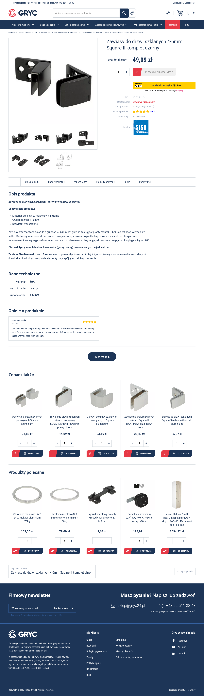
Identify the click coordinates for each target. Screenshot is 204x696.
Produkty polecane (105, 181)
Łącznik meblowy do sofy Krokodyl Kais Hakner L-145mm (102, 518)
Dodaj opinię (102, 356)
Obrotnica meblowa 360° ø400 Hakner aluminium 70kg (27, 518)
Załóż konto (190, 3)
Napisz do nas (40, 3)
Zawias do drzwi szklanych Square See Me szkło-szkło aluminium (177, 420)
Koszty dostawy (124, 645)
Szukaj (124, 13)
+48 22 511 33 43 (66, 3)
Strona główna (25, 32)
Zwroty (89, 657)
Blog (88, 674)
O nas (89, 639)
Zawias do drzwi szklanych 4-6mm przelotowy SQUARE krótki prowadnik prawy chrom (65, 422)
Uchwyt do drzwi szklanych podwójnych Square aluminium (27, 420)
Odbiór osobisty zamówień (129, 657)
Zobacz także (80, 181)
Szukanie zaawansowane (132, 13)
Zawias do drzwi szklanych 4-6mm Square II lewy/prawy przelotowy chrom (139, 422)
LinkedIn (179, 653)
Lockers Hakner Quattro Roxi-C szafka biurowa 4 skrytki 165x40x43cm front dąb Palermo (177, 519)
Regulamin (91, 645)
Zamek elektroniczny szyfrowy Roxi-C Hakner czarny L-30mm (139, 518)
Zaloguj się (177, 3)
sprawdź (149, 106)
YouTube (179, 647)
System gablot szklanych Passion (64, 32)
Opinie (127, 181)
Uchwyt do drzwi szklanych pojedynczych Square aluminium (102, 420)
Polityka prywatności (96, 651)
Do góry (14, 182)
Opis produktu (32, 181)
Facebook (179, 640)
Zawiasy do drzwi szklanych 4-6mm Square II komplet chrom (52, 573)
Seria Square (87, 32)
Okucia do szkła (41, 32)
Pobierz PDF (145, 181)
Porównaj (137, 72)
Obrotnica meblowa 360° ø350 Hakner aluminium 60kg (64, 518)
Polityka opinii (93, 663)
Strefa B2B (121, 639)
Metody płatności (124, 651)
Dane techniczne (56, 181)
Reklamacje (92, 668)
